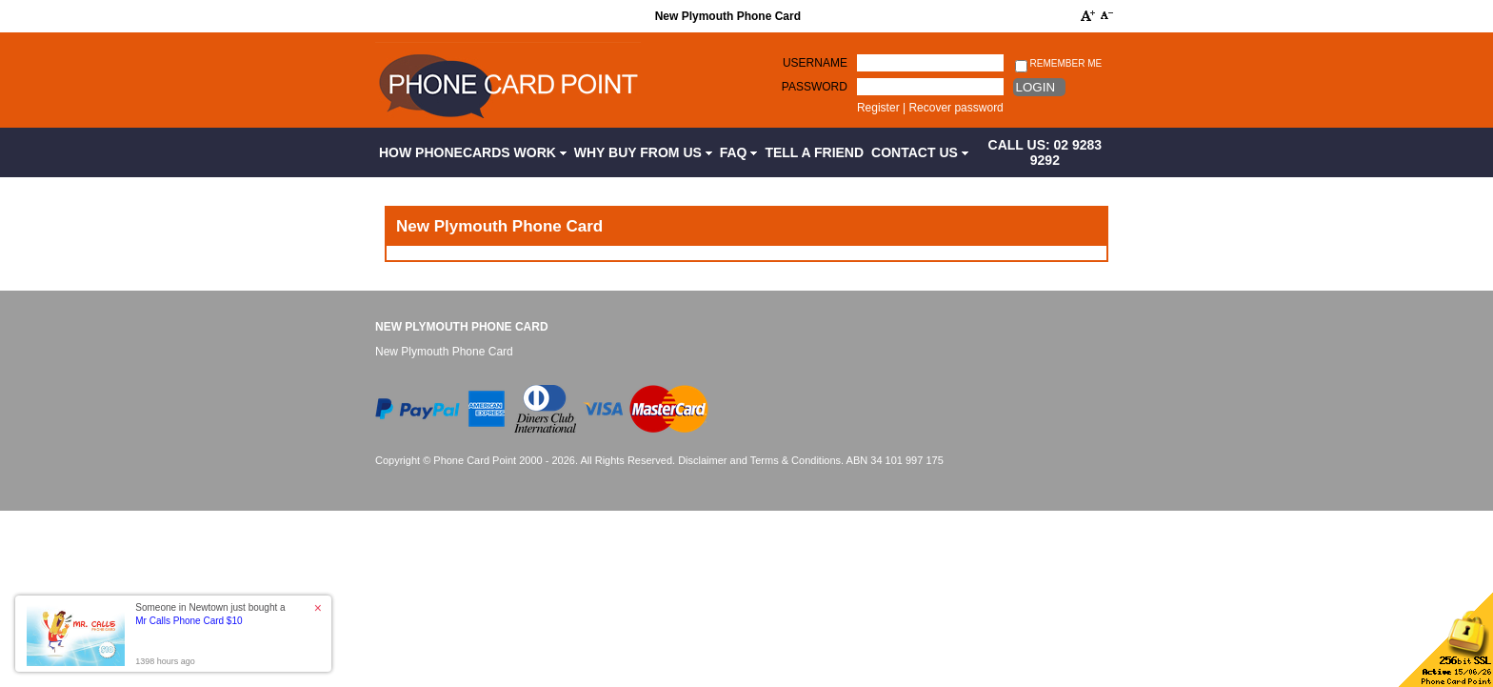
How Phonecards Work (473, 152)
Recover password (955, 107)
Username (815, 63)
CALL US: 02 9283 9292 (1045, 152)
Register (878, 107)
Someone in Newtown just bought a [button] (210, 614)
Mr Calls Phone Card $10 (188, 621)
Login (1035, 87)
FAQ (739, 152)
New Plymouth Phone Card (461, 326)
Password (814, 86)
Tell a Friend (814, 152)
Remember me (1058, 64)
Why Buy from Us (643, 152)
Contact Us (919, 152)
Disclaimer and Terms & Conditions (759, 460)
